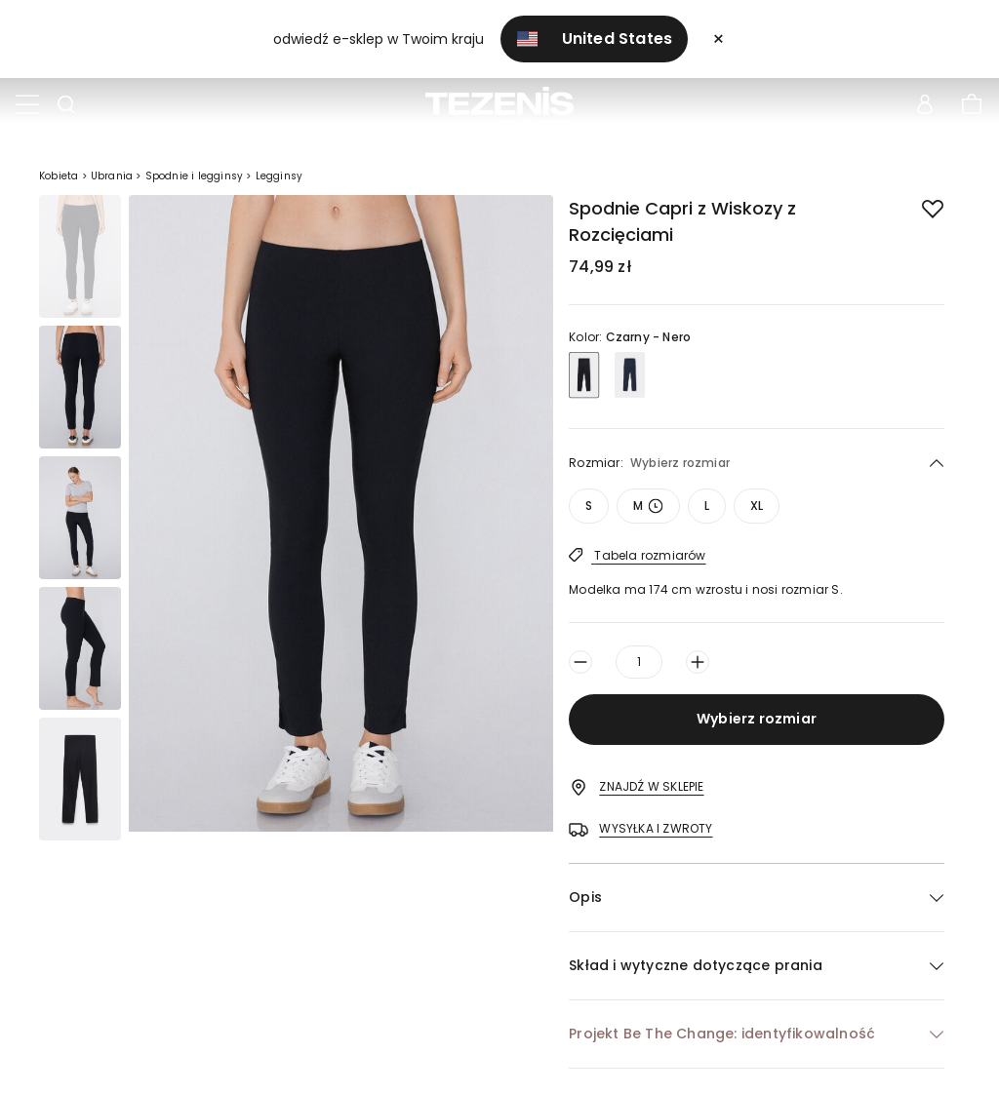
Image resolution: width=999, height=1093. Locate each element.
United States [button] (595, 38)
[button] (756, 897)
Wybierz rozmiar (757, 718)
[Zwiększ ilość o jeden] (697, 662)
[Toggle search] (66, 105)
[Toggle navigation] (27, 105)
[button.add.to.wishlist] (917, 205)
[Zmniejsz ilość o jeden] (580, 662)
